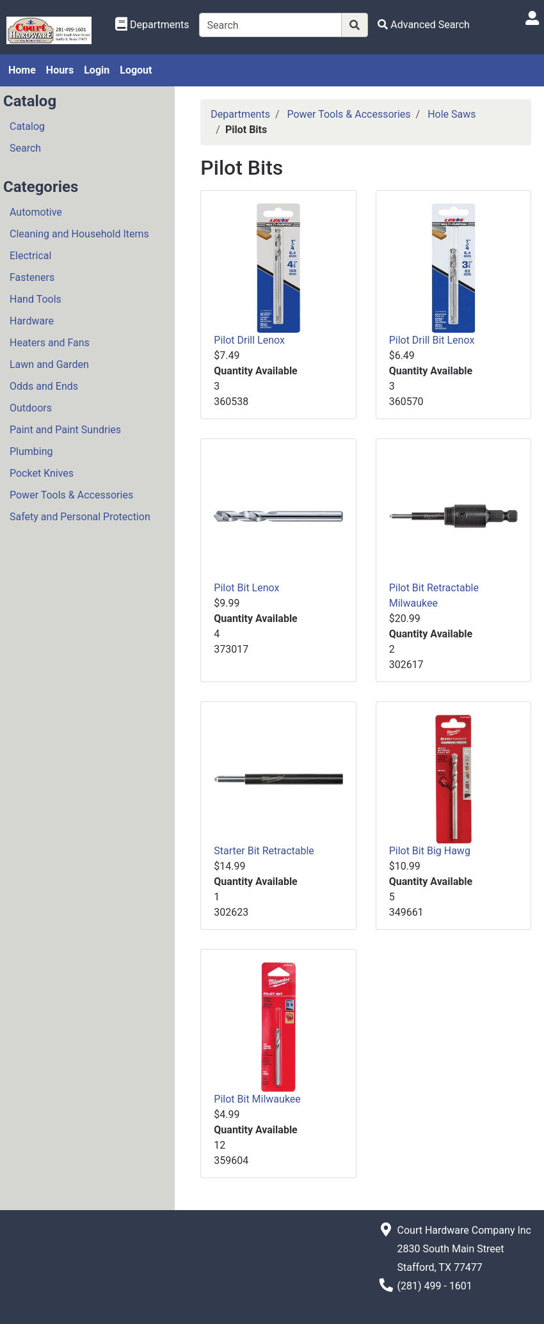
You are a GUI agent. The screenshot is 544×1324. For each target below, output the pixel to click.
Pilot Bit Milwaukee (257, 1099)
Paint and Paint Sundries (65, 430)
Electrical (30, 256)
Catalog (27, 126)
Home (22, 70)
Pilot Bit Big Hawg (429, 851)
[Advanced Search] (424, 25)
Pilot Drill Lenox (249, 340)
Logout (136, 70)
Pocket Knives (42, 473)
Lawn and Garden (49, 364)
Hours (60, 70)
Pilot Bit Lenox (246, 588)
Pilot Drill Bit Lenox (432, 340)
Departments (240, 114)
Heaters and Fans (50, 343)
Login (96, 70)
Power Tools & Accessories (71, 495)
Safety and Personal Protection (80, 517)
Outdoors (31, 408)
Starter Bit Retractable (264, 851)
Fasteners (32, 277)
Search (25, 148)
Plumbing (31, 451)
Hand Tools (35, 299)
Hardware (32, 321)
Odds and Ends (44, 386)
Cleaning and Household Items (79, 234)
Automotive (36, 212)
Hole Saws (452, 114)
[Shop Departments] (152, 25)
